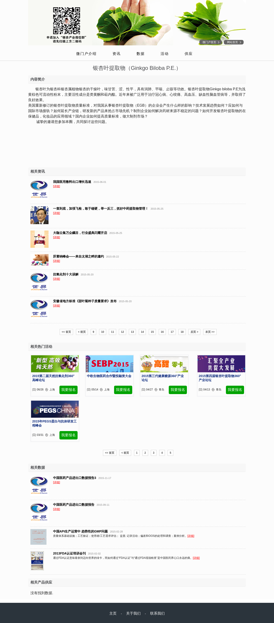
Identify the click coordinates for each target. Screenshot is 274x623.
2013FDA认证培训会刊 (69, 553)
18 (182, 332)
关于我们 (133, 613)
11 (112, 332)
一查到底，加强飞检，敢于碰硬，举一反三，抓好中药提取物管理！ (100, 208)
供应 (189, 54)
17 (172, 332)
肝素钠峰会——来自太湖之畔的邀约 (78, 256)
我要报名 (68, 390)
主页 (113, 613)
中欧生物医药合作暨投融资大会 (109, 376)
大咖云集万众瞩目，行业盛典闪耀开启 (80, 233)
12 (122, 332)
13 (132, 332)
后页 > (194, 332)
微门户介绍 (86, 54)
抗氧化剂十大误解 (65, 274)
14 (142, 332)
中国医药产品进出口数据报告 (73, 504)
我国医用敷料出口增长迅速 (72, 182)
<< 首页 (66, 332)
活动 (165, 54)
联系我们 (157, 613)
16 (162, 332)
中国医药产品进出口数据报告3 (74, 478)
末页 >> (210, 332)
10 (102, 332)
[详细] (56, 186)
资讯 (117, 54)
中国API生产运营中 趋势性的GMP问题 (80, 531)
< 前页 (82, 332)
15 (152, 332)
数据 (141, 54)
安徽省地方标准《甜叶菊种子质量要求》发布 (85, 301)
